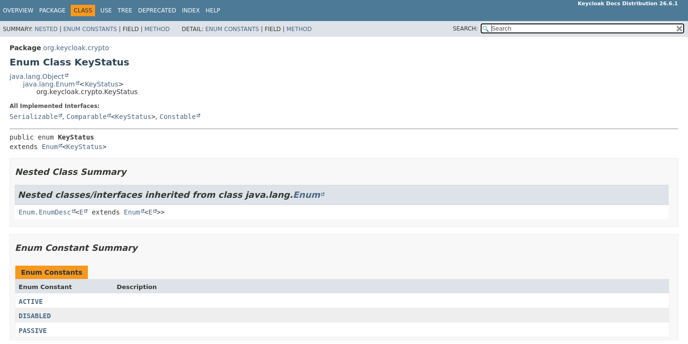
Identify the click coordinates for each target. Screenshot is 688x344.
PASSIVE (33, 330)
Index (191, 10)
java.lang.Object (37, 76)
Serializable (34, 116)
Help (212, 10)
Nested (45, 29)
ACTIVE (31, 301)
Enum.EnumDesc (45, 212)
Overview (18, 10)
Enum (50, 146)
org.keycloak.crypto (76, 48)
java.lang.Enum (49, 84)
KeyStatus (101, 84)
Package (52, 10)
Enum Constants (90, 29)
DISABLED (35, 316)
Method (157, 29)
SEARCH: (465, 28)
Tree (125, 10)
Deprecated (157, 10)
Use (106, 10)
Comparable (86, 116)
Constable (178, 116)
